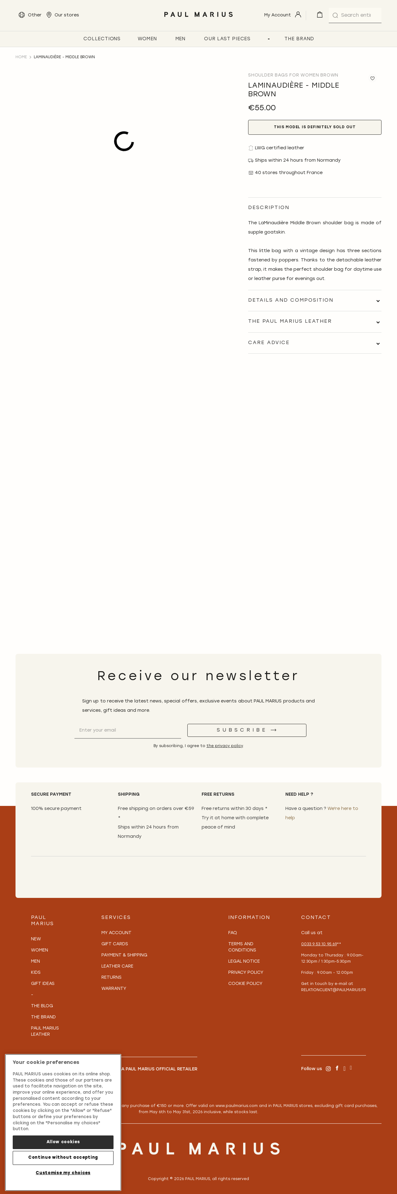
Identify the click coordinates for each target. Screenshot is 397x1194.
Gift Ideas (43, 984)
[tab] (314, 300)
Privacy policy (245, 972)
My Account (116, 933)
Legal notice (244, 961)
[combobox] (355, 15)
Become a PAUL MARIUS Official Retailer (149, 1069)
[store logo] (198, 18)
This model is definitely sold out (314, 127)
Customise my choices (63, 1173)
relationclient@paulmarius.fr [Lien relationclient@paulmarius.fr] (333, 990)
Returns (111, 977)
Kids (36, 972)
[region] (63, 1122)
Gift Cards (114, 944)
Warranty (113, 988)
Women (39, 950)
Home (21, 57)
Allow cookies (63, 1142)
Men (35, 961)
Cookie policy (245, 984)
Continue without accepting (63, 1158)
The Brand (43, 1017)
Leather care (117, 966)
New (36, 939)
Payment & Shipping (124, 955)
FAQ (232, 933)
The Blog (42, 1006)
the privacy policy (225, 746)
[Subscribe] (246, 730)
